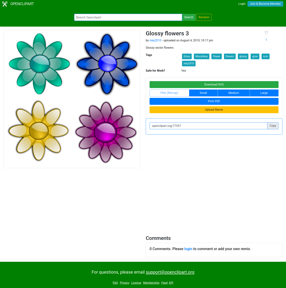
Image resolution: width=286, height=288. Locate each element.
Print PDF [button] (214, 101)
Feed (164, 283)
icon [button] (265, 56)
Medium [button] (233, 93)
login (188, 249)
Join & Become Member (265, 3)
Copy (273, 125)
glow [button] (255, 56)
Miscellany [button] (202, 56)
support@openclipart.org (170, 272)
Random (203, 17)
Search (188, 17)
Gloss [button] (187, 56)
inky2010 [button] (189, 63)
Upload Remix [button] (214, 109)
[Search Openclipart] (128, 17)
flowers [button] (230, 56)
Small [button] (203, 93)
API (171, 283)
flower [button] (216, 56)
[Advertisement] (143, 199)
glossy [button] (243, 56)
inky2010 (155, 40)
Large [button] (264, 93)
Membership (151, 283)
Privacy (124, 283)
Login (242, 3)
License (136, 283)
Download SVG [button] (214, 84)
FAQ (115, 283)
